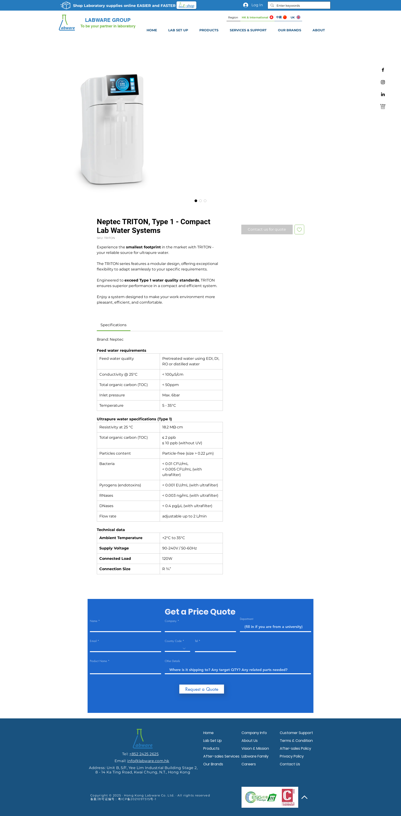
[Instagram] (383, 82)
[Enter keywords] (299, 5)
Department (246, 619)
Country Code (173, 641)
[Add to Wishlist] (299, 229)
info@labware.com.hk (148, 761)
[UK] (295, 17)
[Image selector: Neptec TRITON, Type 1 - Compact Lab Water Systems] (196, 200)
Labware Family (255, 756)
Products (211, 748)
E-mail (93, 641)
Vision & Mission (255, 748)
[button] (248, 30)
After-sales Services (221, 756)
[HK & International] (257, 17)
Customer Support (296, 732)
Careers (249, 764)
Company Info (254, 732)
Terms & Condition (296, 740)
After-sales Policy (295, 748)
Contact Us (290, 764)
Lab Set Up (212, 740)
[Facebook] (383, 70)
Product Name (98, 661)
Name (93, 621)
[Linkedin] (383, 94)
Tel (196, 641)
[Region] (233, 17)
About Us (250, 740)
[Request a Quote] (201, 689)
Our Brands (213, 764)
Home (208, 732)
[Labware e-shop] (383, 106)
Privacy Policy (292, 756)
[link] (113, 325)
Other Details (172, 661)
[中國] (281, 17)
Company (171, 621)
